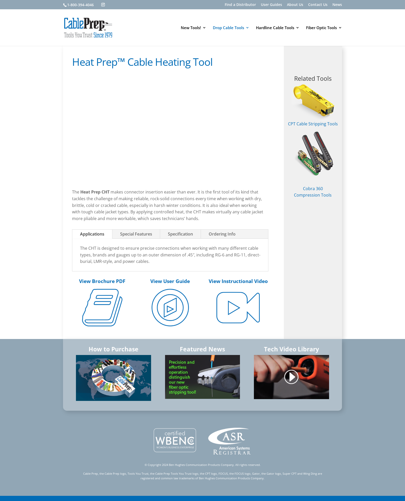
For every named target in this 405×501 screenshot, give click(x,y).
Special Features (136, 234)
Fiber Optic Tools (321, 28)
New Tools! (191, 28)
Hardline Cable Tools (275, 28)
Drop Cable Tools (228, 28)
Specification (180, 234)
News (337, 5)
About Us (295, 5)
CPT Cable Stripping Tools (313, 105)
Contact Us (318, 5)
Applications (92, 234)
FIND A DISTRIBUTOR (313, 60)
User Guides (271, 5)
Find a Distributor (240, 5)
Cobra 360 (313, 188)
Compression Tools (313, 195)
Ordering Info (222, 234)
